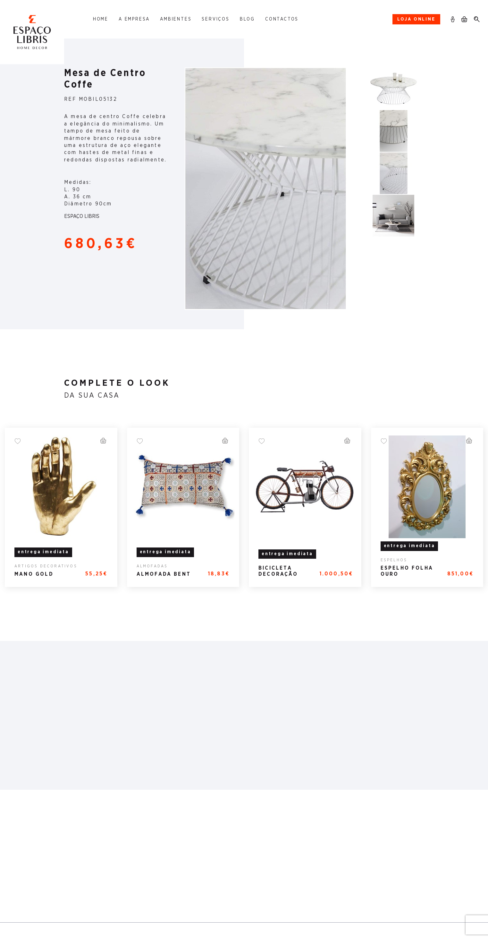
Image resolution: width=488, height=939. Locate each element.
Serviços (215, 19)
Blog (247, 19)
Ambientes (175, 19)
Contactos (282, 19)
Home (100, 19)
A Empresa (134, 19)
